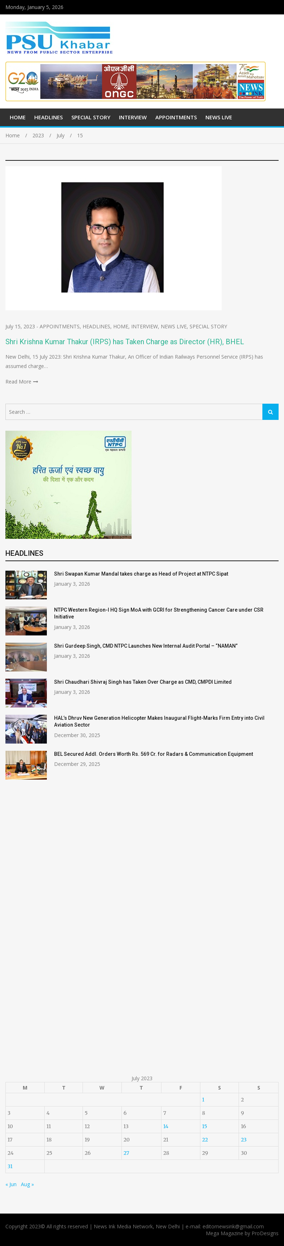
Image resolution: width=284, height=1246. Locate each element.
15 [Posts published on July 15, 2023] (204, 1126)
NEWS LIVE (218, 117)
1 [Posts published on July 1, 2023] (203, 1099)
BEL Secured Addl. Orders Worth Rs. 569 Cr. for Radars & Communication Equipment (153, 754)
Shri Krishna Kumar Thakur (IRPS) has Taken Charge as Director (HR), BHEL (124, 341)
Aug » (27, 1184)
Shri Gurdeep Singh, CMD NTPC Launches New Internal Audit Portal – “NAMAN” (146, 646)
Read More (18, 381)
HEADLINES (48, 117)
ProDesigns (265, 1233)
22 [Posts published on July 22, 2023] (205, 1139)
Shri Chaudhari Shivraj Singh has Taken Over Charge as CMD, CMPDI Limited (143, 682)
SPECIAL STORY (90, 117)
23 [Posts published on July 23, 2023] (244, 1139)
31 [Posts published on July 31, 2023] (10, 1166)
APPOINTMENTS (176, 117)
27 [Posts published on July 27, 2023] (126, 1153)
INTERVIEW (133, 117)
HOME (18, 117)
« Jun (11, 1184)
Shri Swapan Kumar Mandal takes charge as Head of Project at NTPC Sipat (141, 574)
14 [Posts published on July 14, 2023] (165, 1126)
